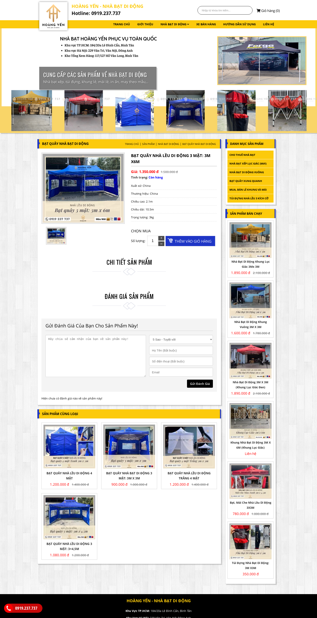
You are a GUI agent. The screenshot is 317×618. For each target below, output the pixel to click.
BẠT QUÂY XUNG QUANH (245, 181)
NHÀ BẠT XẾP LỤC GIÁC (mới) (247, 163)
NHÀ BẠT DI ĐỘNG (175, 24)
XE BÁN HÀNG (206, 24)
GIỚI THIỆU (145, 24)
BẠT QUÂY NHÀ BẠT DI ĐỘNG (199, 144)
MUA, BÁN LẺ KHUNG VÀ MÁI (248, 189)
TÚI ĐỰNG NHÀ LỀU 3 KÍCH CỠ (248, 198)
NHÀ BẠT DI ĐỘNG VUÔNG (246, 172)
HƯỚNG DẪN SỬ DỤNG (239, 24)
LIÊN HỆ (268, 24)
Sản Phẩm (148, 144)
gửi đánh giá (200, 384)
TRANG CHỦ (121, 24)
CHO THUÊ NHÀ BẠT (242, 155)
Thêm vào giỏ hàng (193, 241)
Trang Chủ (132, 144)
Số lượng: (138, 241)
